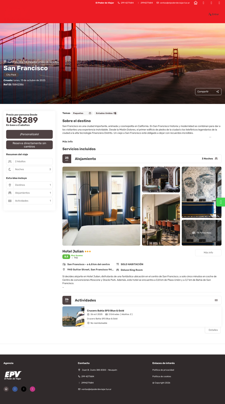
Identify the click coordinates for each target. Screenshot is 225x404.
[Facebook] (203, 3)
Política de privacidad (163, 370)
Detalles (213, 330)
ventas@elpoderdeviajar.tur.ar (175, 3)
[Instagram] (219, 3)
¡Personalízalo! (29, 134)
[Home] (195, 3)
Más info (67, 141)
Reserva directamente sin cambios (29, 145)
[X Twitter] (211, 3)
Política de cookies (161, 376)
